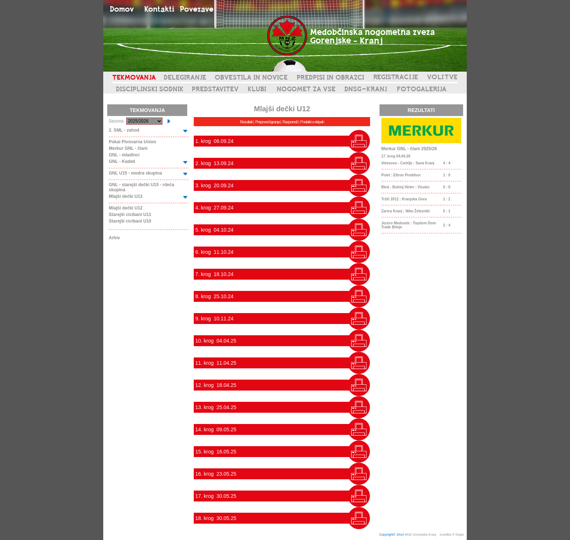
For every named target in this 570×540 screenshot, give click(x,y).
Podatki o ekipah (312, 122)
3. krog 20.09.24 (214, 185)
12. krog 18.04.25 (216, 385)
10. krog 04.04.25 (216, 341)
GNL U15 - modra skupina (135, 173)
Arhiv (114, 237)
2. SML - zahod (124, 130)
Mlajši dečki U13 (125, 196)
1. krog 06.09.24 (214, 141)
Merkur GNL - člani (128, 148)
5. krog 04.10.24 (214, 230)
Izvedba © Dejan (452, 534)
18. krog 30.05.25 (216, 518)
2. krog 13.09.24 (214, 163)
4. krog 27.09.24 (214, 208)
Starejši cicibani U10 (130, 221)
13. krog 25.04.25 (216, 407)
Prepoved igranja (267, 122)
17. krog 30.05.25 (216, 496)
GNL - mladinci (124, 154)
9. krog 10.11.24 (214, 318)
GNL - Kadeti (122, 161)
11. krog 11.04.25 (216, 363)
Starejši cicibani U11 (130, 214)
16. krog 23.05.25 (216, 474)
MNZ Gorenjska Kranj (420, 534)
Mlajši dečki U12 (125, 208)
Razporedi (289, 122)
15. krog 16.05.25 (216, 452)
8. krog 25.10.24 (214, 296)
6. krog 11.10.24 (214, 252)
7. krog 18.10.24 (214, 274)
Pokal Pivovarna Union (132, 141)
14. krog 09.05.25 (216, 429)
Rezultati (246, 122)
